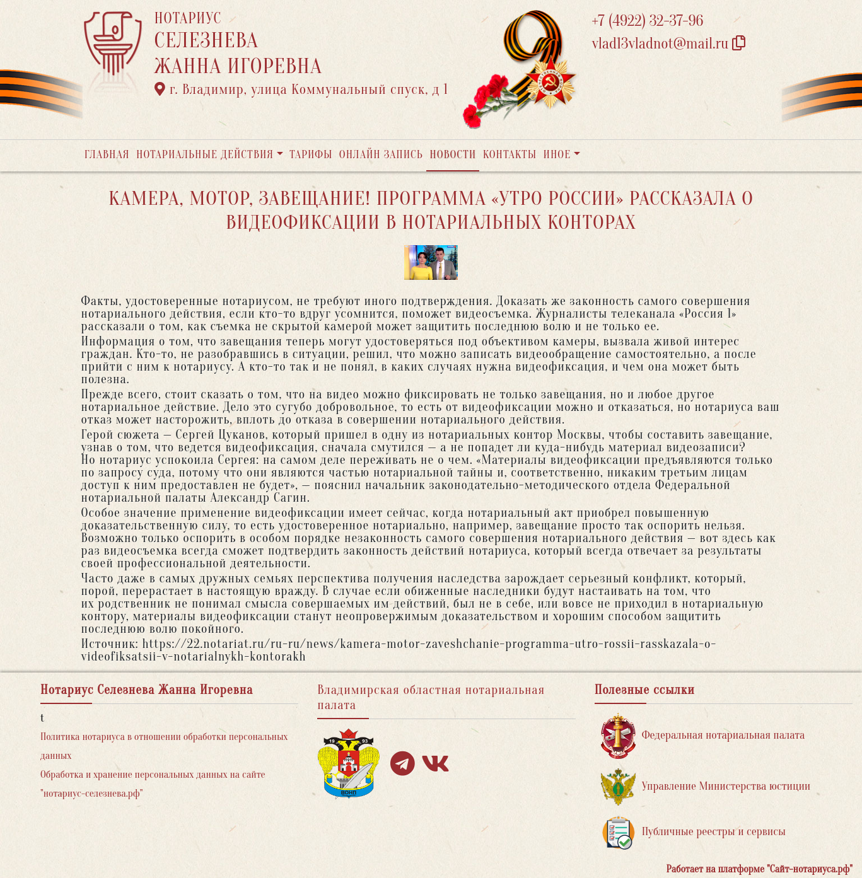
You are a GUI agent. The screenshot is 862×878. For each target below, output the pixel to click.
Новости (452, 154)
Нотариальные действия (205, 154)
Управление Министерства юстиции (706, 787)
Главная (107, 154)
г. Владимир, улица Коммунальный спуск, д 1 (301, 89)
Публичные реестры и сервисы (693, 832)
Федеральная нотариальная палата (703, 736)
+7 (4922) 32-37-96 (648, 21)
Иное (557, 154)
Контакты (510, 154)
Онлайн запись (381, 154)
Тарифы (310, 154)
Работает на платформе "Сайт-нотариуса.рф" (760, 869)
